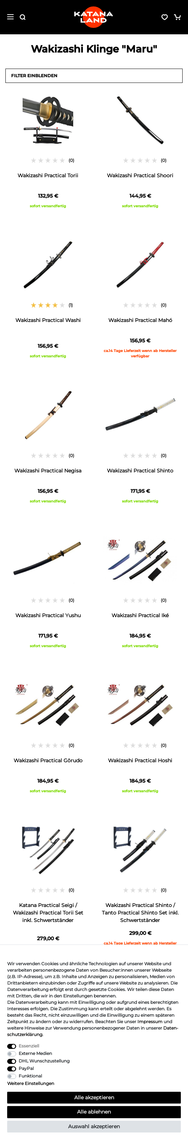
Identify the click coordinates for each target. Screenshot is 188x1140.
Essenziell (29, 1046)
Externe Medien (35, 1053)
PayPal (26, 1068)
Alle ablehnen (94, 1112)
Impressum (150, 1021)
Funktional (30, 1076)
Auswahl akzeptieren (94, 1126)
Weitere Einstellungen (30, 1083)
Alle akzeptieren (94, 1097)
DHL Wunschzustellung (44, 1061)
